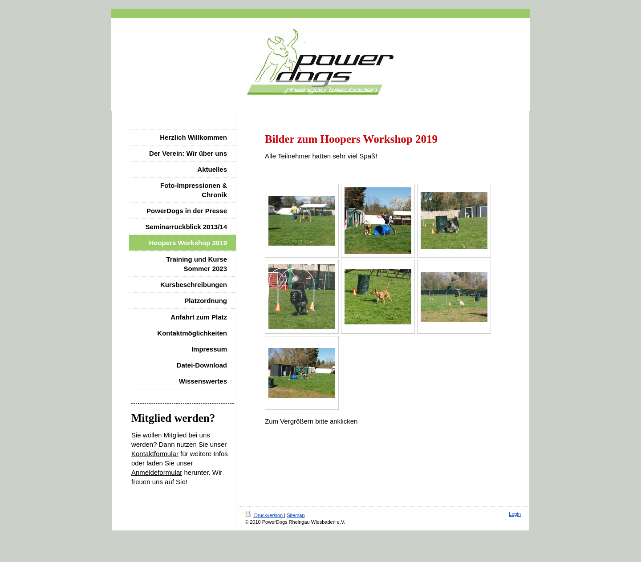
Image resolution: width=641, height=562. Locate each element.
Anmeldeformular (156, 472)
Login (515, 514)
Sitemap (295, 515)
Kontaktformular (155, 453)
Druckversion (264, 515)
